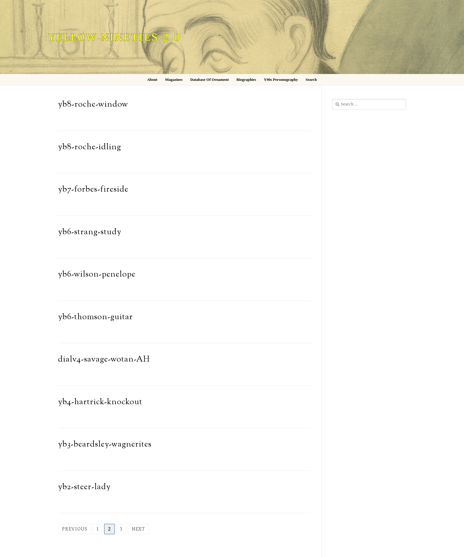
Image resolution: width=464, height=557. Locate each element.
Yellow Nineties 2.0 (114, 37)
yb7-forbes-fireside (93, 189)
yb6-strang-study (89, 232)
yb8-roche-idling (89, 147)
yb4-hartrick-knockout (100, 402)
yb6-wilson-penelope (97, 274)
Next (138, 529)
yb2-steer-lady (84, 487)
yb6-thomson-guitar (95, 317)
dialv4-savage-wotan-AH (104, 359)
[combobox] (369, 104)
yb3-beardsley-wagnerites (105, 444)
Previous (74, 529)
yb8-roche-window (93, 104)
